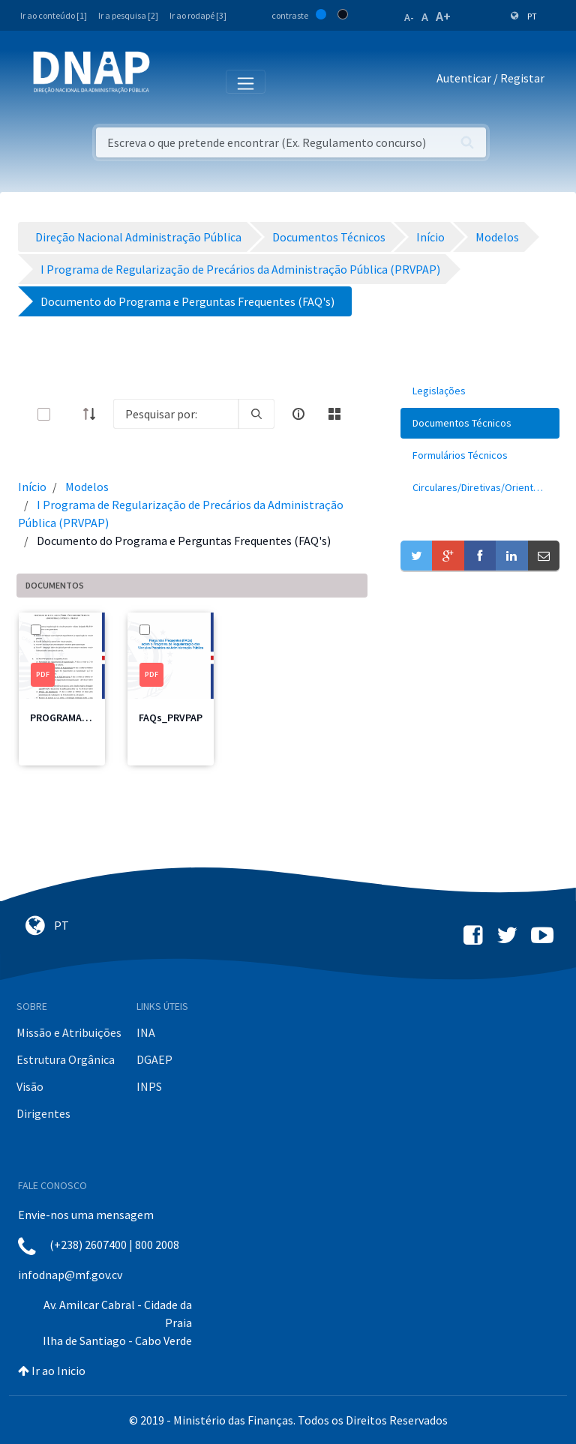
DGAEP (154, 1059)
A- (409, 17)
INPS (149, 1086)
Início (32, 486)
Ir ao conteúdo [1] (53, 15)
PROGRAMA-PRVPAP (75, 717)
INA (145, 1032)
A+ (443, 16)
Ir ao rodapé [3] (198, 15)
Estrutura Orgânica (65, 1059)
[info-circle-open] (298, 414)
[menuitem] (480, 391)
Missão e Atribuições (69, 1032)
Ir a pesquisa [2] (128, 15)
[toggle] (68, 414)
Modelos (87, 486)
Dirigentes (43, 1113)
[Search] (175, 414)
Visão (30, 1086)
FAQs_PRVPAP (170, 717)
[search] (256, 414)
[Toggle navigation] (171, 81)
